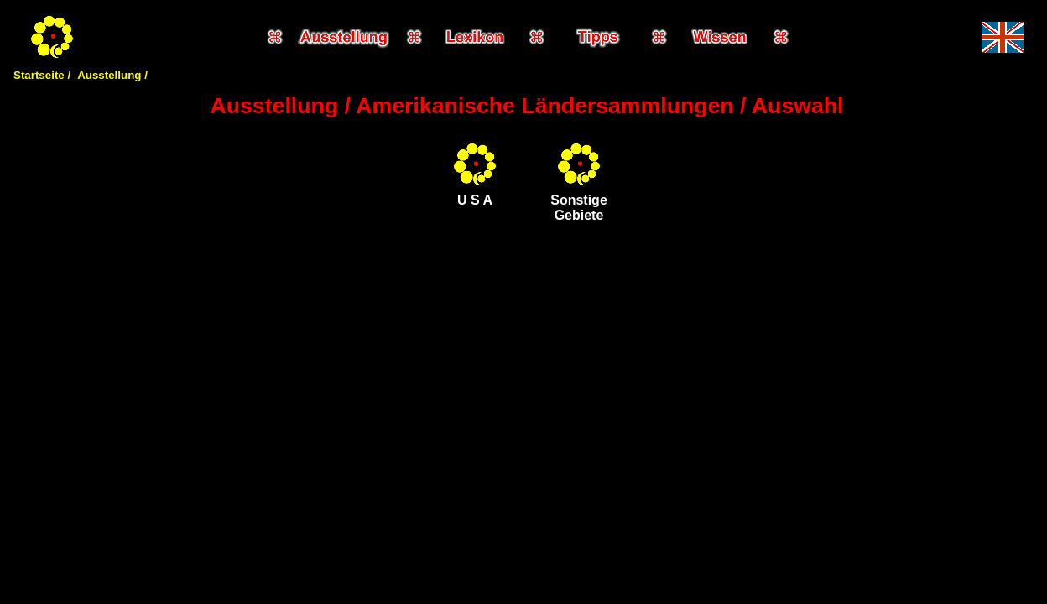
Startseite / (41, 75)
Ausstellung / (112, 75)
